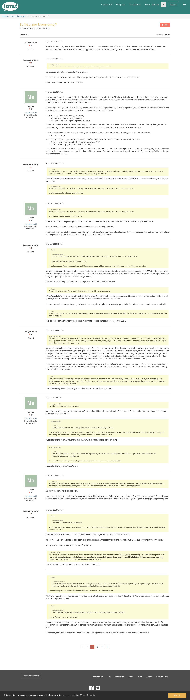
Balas (165, 24)
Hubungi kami (162, 676)
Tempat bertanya (17, 16)
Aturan (149, 676)
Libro (130, 676)
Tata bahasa (135, 4)
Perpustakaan (152, 4)
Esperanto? (106, 4)
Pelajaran (120, 4)
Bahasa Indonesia (31, 675)
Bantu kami (119, 676)
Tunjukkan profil (31, 113)
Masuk (173, 4)
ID (184, 4)
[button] (163, 4)
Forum (5, 16)
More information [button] (88, 695)
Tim (109, 676)
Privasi (139, 676)
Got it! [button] (177, 695)
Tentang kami (97, 676)
